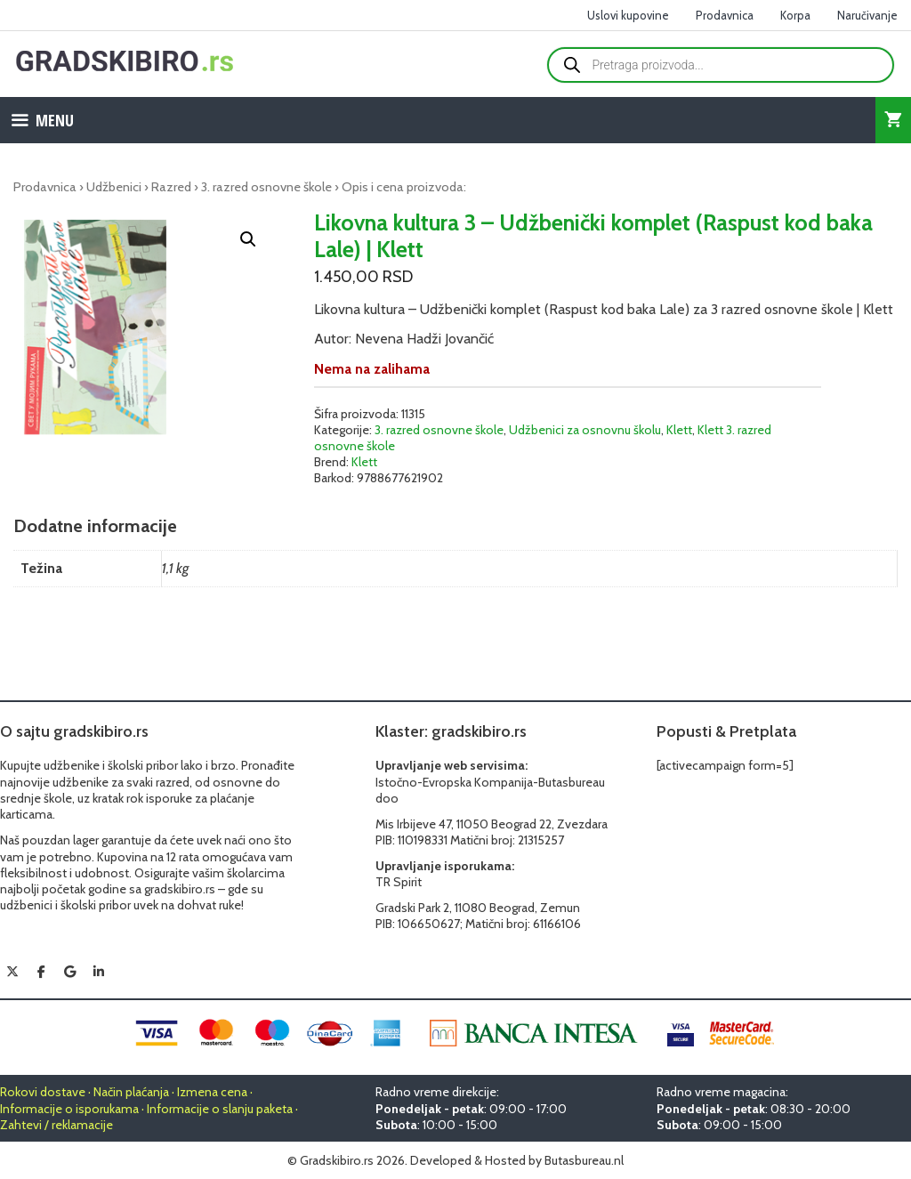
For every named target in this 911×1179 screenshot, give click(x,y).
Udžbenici (113, 187)
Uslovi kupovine (628, 15)
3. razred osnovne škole (266, 187)
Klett (679, 430)
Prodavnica (725, 15)
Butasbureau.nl (584, 1160)
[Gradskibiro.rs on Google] (70, 971)
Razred (171, 187)
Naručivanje (867, 15)
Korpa (795, 15)
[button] (248, 239)
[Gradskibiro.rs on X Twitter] (12, 971)
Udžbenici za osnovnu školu (585, 430)
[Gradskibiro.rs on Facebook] (40, 971)
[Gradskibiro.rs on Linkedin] (98, 971)
